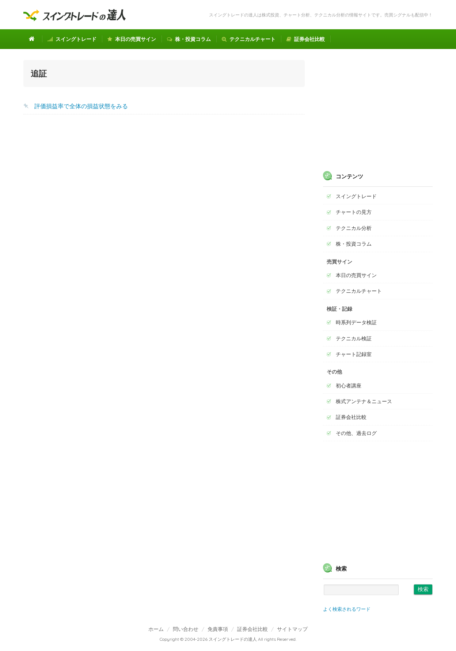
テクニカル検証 (354, 338)
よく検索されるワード (346, 609)
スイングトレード (72, 39)
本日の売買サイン (131, 39)
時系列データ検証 (356, 322)
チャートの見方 (354, 212)
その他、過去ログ (356, 433)
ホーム (156, 629)
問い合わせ (185, 629)
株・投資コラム (189, 39)
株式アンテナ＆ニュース (364, 401)
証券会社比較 (305, 39)
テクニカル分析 (354, 228)
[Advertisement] (164, 178)
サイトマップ (292, 629)
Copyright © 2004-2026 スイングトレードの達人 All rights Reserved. (228, 639)
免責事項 (218, 629)
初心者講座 (348, 385)
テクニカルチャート (249, 39)
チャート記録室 (354, 354)
